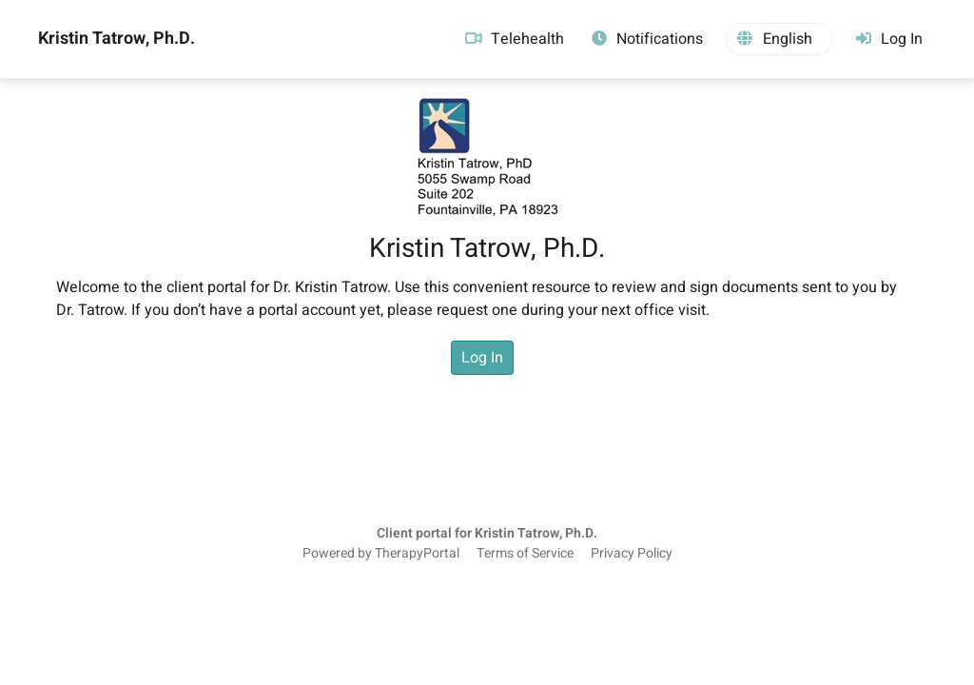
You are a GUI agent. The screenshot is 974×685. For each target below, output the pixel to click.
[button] (779, 39)
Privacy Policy (631, 553)
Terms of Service (525, 553)
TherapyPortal (417, 553)
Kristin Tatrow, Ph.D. (116, 39)
